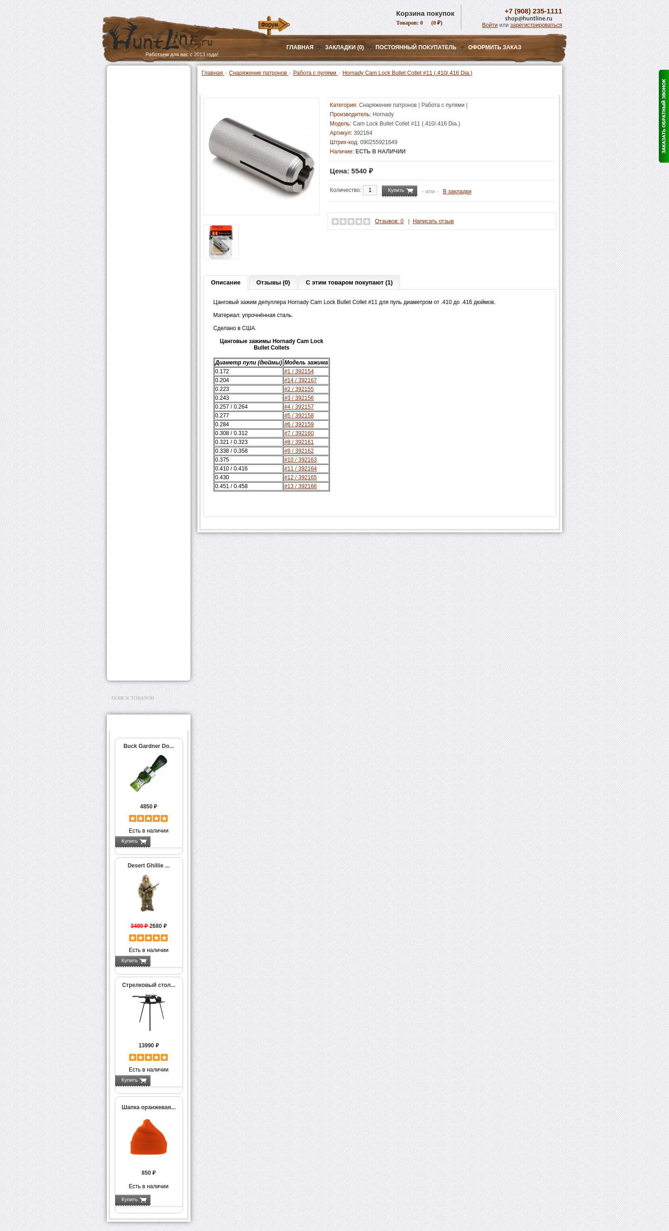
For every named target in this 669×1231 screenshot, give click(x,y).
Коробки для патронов (149, 439)
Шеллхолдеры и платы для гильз (150, 338)
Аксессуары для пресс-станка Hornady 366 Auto (151, 254)
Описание (226, 282)
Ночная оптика (133, 112)
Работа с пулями (144, 367)
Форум (269, 24)
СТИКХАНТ (135, 465)
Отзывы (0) (273, 282)
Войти (490, 25)
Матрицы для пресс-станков (147, 322)
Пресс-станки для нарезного (143, 273)
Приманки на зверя (139, 177)
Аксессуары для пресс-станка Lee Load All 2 (151, 218)
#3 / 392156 (299, 398)
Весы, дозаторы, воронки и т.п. (142, 426)
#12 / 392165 (300, 477)
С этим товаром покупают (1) (349, 282)
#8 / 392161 (299, 442)
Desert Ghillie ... (149, 865)
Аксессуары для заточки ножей (147, 639)
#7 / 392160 (299, 433)
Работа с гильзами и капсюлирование (147, 354)
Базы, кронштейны (139, 124)
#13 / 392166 (300, 486)
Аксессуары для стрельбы (135, 556)
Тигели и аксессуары (148, 397)
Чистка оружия (133, 594)
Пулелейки (135, 387)
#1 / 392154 (299, 371)
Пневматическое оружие (147, 89)
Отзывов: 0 (389, 221)
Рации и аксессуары (141, 135)
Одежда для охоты (138, 541)
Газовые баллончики (142, 77)
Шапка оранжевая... (149, 1107)
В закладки (457, 191)
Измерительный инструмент (141, 410)
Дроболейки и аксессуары (139, 452)
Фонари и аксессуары (143, 477)
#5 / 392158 (299, 415)
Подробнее (166, 841)
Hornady (383, 114)
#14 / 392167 (300, 380)
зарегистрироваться (536, 25)
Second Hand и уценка (143, 665)
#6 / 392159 (299, 424)
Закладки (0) (344, 47)
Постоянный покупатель (415, 47)
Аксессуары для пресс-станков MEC (151, 234)
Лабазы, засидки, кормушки (137, 162)
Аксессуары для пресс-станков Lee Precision (151, 289)
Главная (300, 47)
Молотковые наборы (147, 377)
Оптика (123, 101)
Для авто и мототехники (146, 654)
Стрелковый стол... (149, 985)
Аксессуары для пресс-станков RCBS (151, 305)
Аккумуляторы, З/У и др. (146, 488)
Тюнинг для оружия (140, 583)
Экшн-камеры (132, 512)
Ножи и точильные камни (148, 624)
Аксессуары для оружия (146, 571)
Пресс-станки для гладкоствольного (143, 201)
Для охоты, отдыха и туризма (142, 609)
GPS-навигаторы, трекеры (137, 526)
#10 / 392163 (300, 460)
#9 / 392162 (299, 451)
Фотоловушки (132, 500)
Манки (121, 147)
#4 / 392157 (299, 407)
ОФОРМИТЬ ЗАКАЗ (494, 47)
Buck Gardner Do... (149, 746)
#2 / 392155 (299, 389)
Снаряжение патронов (144, 188)
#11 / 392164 (300, 468)
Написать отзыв (433, 221)
